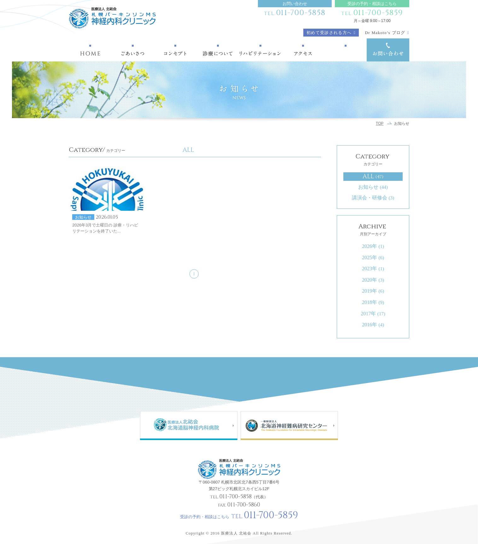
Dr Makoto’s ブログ (385, 32)
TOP (380, 123)
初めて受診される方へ (329, 32)
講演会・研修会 (373, 197)
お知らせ (373, 187)
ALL (373, 176)
